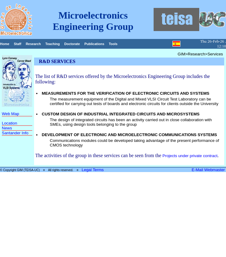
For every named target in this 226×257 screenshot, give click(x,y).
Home (4, 44)
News (7, 128)
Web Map (10, 113)
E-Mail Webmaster (209, 169)
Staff (17, 44)
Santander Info (15, 133)
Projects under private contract (189, 155)
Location (9, 123)
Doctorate (72, 44)
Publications (94, 44)
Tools (113, 44)
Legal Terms (93, 169)
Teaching (52, 44)
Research (33, 44)
